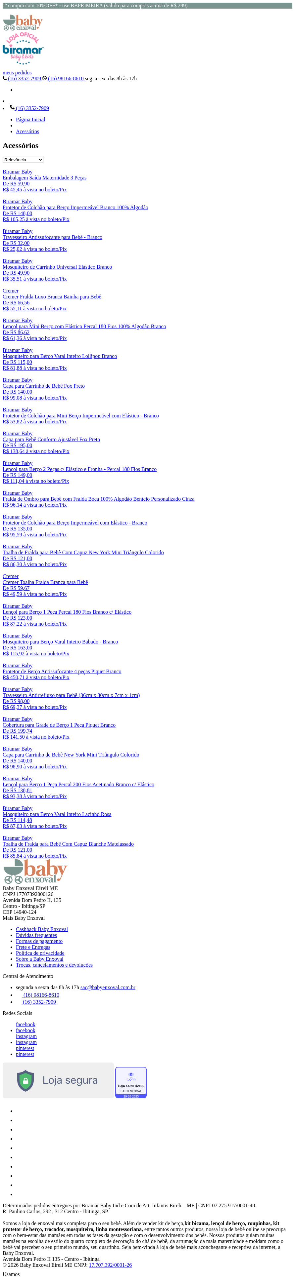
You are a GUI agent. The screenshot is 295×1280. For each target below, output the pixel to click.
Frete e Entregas (33, 947)
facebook (25, 1024)
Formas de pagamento (39, 941)
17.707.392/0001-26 (110, 1265)
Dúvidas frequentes (36, 935)
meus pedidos (17, 72)
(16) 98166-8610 (63, 78)
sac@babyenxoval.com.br (107, 987)
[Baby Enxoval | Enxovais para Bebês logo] (23, 29)
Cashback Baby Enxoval (42, 929)
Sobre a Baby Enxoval (40, 959)
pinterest (25, 1048)
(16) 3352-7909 (22, 78)
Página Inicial (30, 119)
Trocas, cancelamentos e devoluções (54, 965)
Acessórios (27, 131)
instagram (26, 1036)
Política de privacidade (40, 953)
